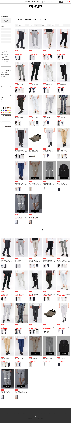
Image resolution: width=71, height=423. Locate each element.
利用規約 (19, 413)
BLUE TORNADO (5, 64)
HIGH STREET (3, 67)
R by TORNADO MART (5, 59)
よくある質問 (13, 413)
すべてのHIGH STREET (6, 70)
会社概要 (48, 413)
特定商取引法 (25, 413)
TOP (1, 16)
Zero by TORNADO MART (4, 35)
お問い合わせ (42, 413)
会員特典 (54, 413)
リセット (3, 115)
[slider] (1, 121)
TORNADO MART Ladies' (5, 62)
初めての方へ (6, 413)
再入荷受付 (35, 178)
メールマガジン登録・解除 (62, 413)
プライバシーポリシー (34, 413)
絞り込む (8, 115)
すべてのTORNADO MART (5, 52)
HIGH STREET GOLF (5, 74)
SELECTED (4, 76)
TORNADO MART (4, 49)
